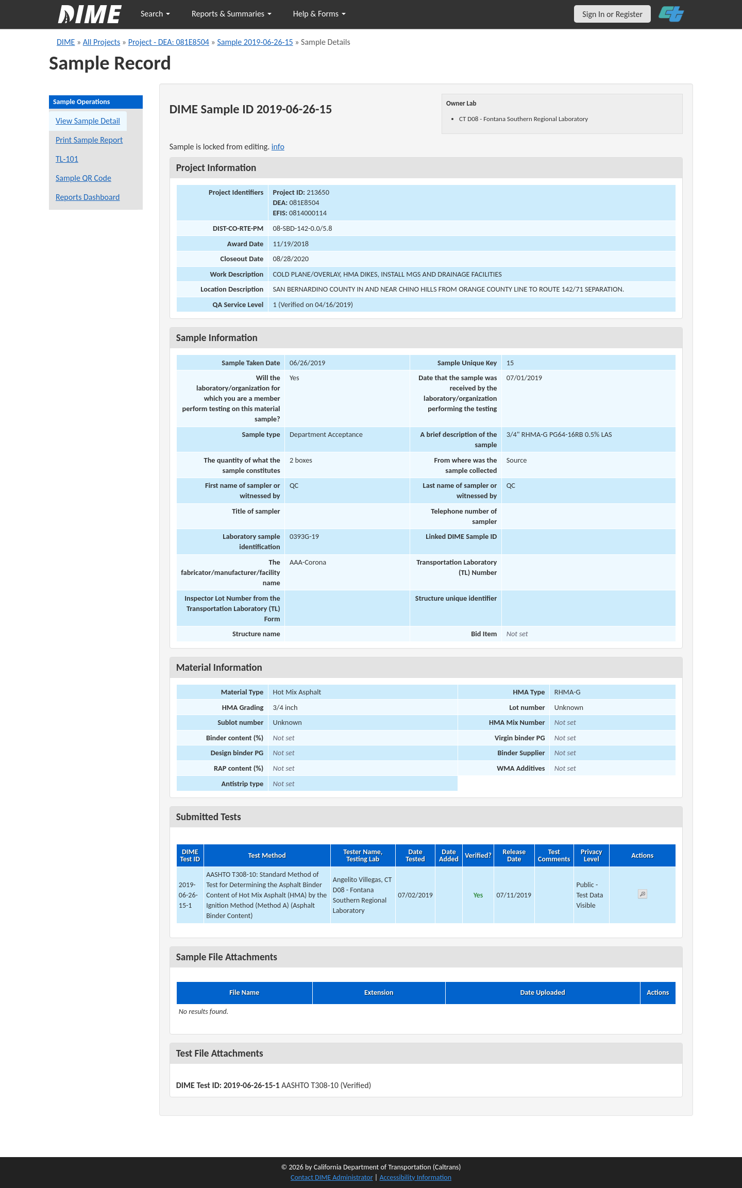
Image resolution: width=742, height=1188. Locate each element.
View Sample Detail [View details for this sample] (88, 121)
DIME (66, 42)
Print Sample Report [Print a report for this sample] (89, 140)
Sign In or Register (612, 14)
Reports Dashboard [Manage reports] (88, 197)
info (278, 146)
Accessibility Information (415, 1177)
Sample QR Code (83, 178)
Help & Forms (319, 14)
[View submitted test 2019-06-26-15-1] (642, 895)
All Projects (101, 42)
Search (155, 14)
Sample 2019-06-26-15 (255, 42)
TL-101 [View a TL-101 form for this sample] (67, 159)
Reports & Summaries (232, 14)
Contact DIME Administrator (332, 1177)
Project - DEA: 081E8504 (168, 42)
